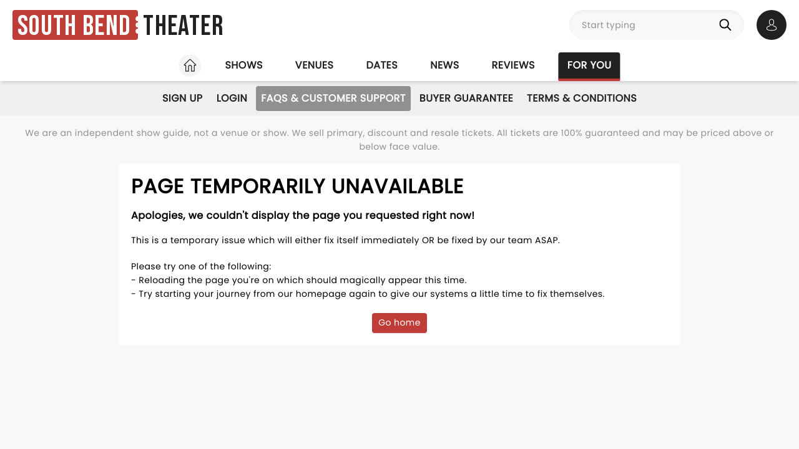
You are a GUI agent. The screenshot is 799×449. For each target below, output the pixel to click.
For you (589, 65)
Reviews (513, 65)
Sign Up (182, 98)
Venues (314, 65)
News (444, 65)
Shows (243, 65)
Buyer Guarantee (466, 98)
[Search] (728, 25)
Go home (399, 322)
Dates (382, 65)
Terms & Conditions (582, 98)
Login (232, 98)
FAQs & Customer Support (333, 98)
